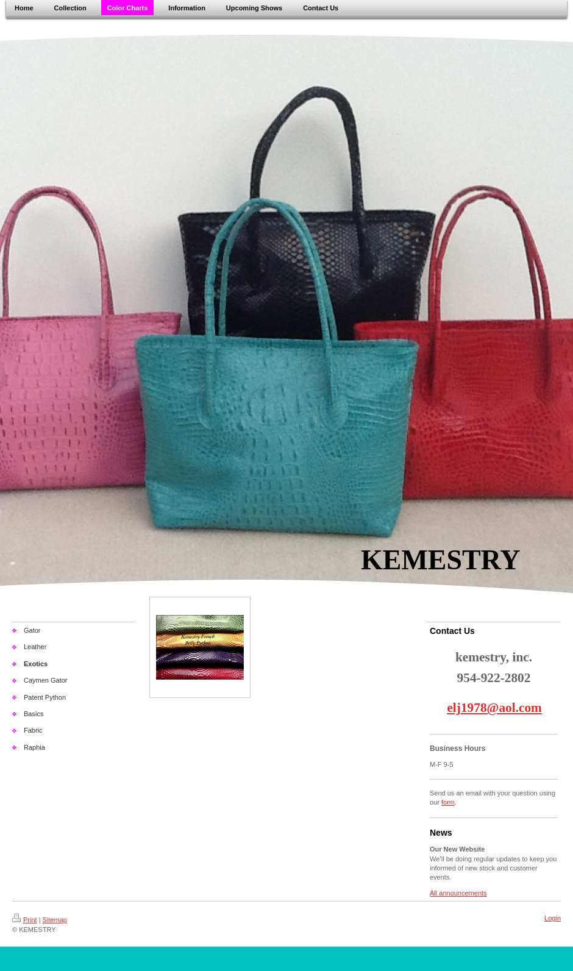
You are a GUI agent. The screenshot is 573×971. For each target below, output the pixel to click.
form (448, 802)
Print (24, 919)
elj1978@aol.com (494, 707)
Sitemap (55, 919)
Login (552, 918)
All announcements (458, 893)
